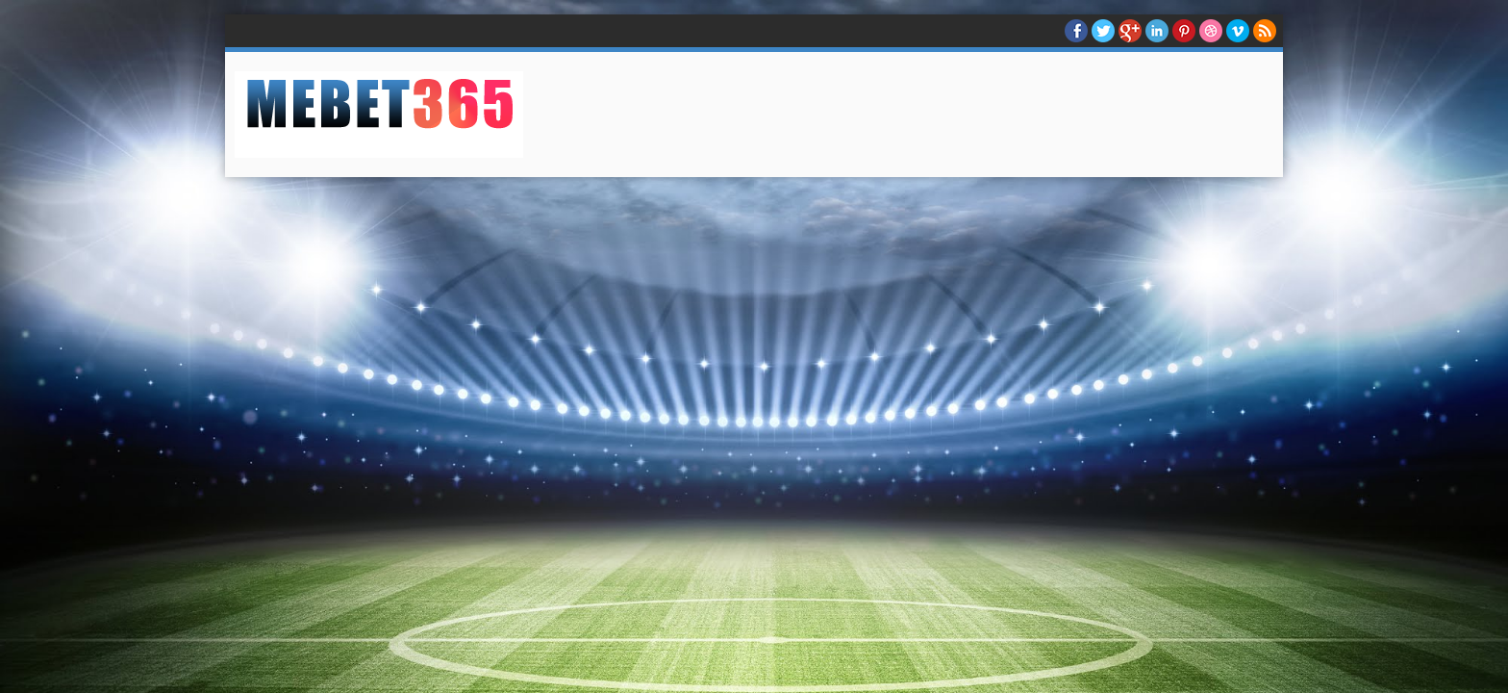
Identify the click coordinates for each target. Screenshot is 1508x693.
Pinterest (1183, 30)
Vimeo (1237, 30)
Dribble (1210, 30)
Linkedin (1157, 30)
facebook (1076, 30)
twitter (1103, 30)
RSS (1264, 30)
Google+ (1130, 30)
